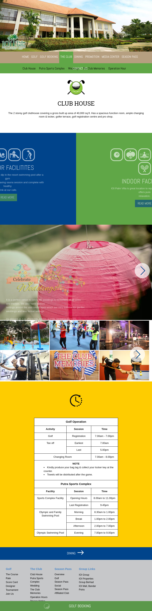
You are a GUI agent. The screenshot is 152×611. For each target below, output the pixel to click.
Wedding (35, 585)
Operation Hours (39, 597)
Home (25, 57)
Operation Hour (117, 68)
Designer (10, 586)
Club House (29, 68)
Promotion (92, 57)
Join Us (10, 594)
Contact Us (80, 68)
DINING (71, 553)
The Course (12, 574)
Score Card (12, 582)
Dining (78, 57)
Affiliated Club (62, 593)
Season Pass (130, 57)
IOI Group (84, 574)
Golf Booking (49, 57)
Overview (59, 574)
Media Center (110, 57)
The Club (66, 57)
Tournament (12, 590)
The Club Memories (94, 68)
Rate (8, 578)
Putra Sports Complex (52, 68)
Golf (34, 57)
